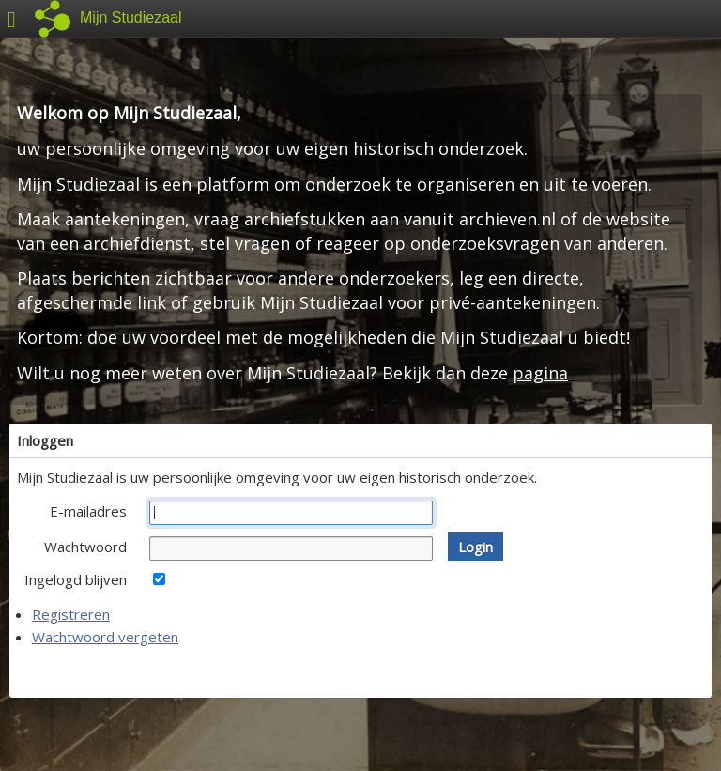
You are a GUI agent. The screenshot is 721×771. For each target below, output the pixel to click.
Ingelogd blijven (75, 579)
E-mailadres (88, 510)
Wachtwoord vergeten (105, 636)
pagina (540, 373)
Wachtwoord (85, 546)
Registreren (71, 614)
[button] (475, 546)
